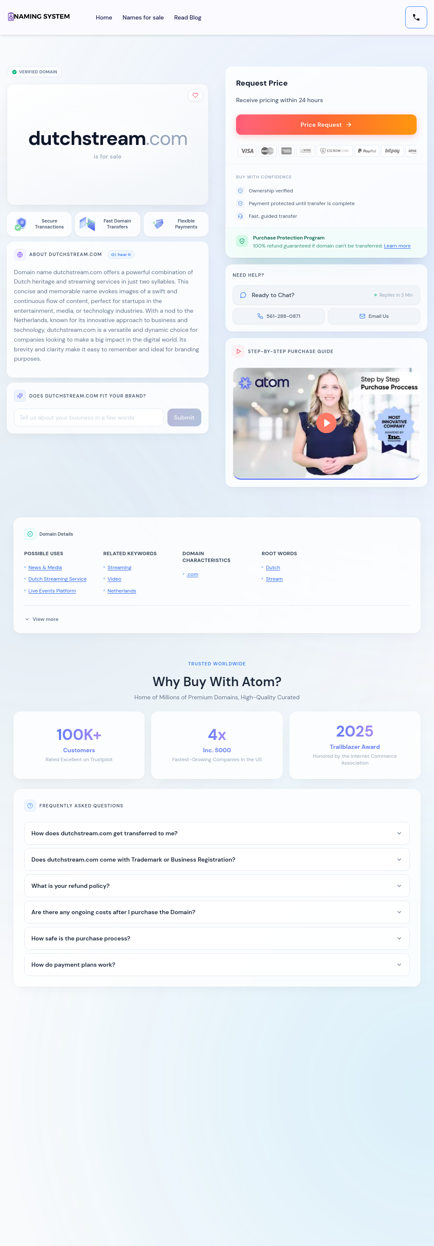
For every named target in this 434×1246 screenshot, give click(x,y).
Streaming (119, 567)
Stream (274, 579)
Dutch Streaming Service (57, 579)
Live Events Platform (52, 590)
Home (104, 17)
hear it (121, 254)
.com (192, 574)
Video (114, 579)
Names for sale (143, 17)
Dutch (273, 567)
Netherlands (122, 590)
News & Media (45, 567)
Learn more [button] (397, 245)
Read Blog (187, 17)
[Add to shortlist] (195, 95)
